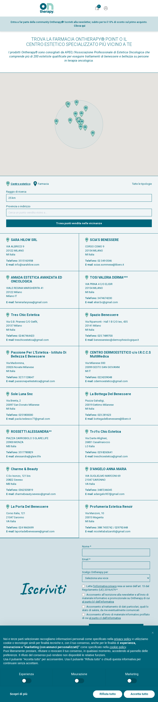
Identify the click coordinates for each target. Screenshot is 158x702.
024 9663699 (26, 527)
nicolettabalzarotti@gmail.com (112, 531)
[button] (79, 122)
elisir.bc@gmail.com (106, 302)
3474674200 (105, 298)
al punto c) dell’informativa (105, 618)
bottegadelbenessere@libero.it (112, 418)
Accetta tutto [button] (139, 694)
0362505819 (26, 489)
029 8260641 (105, 452)
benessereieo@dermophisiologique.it (116, 339)
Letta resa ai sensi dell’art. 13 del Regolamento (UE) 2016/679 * (115, 588)
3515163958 (26, 260)
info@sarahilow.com (27, 264)
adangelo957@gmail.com (109, 494)
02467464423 (26, 335)
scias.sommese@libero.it (109, 264)
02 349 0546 (105, 260)
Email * (116, 563)
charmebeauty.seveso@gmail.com (35, 494)
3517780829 (26, 452)
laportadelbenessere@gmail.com (35, 531)
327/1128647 (26, 377)
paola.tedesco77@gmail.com (32, 418)
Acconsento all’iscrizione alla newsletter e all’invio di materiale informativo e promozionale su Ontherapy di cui (116, 598)
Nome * (116, 550)
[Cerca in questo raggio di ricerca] (79, 198)
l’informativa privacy (105, 586)
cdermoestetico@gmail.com (111, 381)
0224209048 (105, 377)
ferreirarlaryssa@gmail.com (31, 302)
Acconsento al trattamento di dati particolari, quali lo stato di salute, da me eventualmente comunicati (115, 608)
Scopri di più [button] (18, 694)
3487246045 (105, 489)
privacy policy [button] (122, 639)
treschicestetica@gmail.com (32, 339)
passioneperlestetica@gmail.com (35, 381)
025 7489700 (105, 335)
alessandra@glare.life (28, 456)
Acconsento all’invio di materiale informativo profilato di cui (116, 616)
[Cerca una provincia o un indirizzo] (79, 212)
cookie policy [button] (118, 647)
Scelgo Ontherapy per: (116, 576)
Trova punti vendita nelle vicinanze (79, 223)
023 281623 (104, 414)
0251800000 (26, 414)
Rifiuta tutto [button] (108, 694)
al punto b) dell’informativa (98, 601)
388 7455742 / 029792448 (113, 527)
